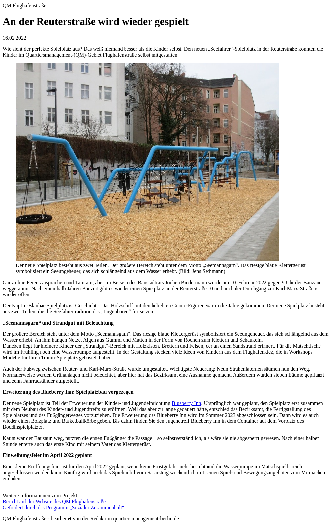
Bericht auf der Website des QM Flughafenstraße (54, 501)
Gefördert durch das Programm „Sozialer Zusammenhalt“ (63, 507)
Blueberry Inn (186, 403)
